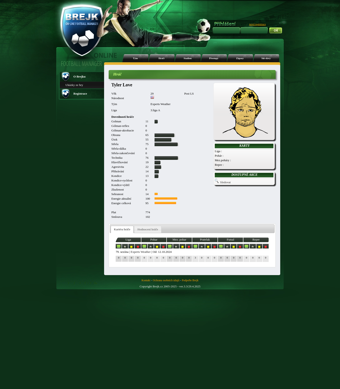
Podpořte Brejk (190, 280)
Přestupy (213, 58)
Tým (135, 58)
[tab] (122, 229)
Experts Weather (141, 251)
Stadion (188, 58)
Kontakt (146, 280)
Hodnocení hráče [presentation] (148, 229)
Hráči (161, 58)
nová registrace (257, 24)
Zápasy (240, 58)
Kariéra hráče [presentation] (122, 229)
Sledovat (225, 182)
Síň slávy (266, 58)
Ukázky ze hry (74, 85)
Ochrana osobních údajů (166, 280)
